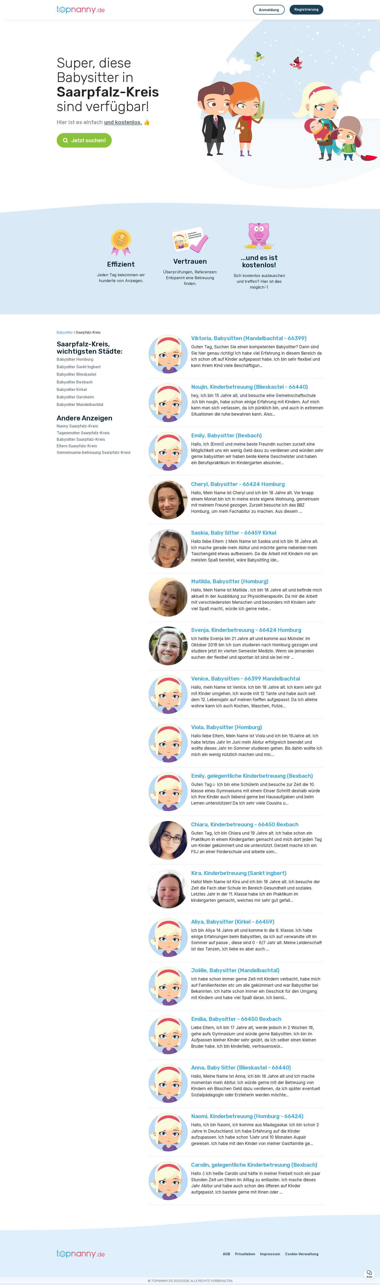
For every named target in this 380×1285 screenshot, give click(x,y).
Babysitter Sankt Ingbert (79, 366)
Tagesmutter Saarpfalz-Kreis (83, 432)
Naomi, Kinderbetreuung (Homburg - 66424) (247, 1116)
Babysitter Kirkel (72, 389)
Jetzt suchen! (84, 140)
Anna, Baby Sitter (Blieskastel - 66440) (241, 1067)
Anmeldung (269, 10)
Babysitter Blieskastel (76, 374)
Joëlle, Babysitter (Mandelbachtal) (235, 970)
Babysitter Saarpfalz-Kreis (81, 439)
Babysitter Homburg (75, 359)
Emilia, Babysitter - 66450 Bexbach (236, 1019)
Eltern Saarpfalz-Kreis (77, 445)
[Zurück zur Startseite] (81, 10)
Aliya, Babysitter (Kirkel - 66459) (232, 922)
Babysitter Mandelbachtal (80, 404)
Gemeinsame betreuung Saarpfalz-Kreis (93, 452)
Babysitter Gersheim (75, 397)
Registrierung (306, 9)
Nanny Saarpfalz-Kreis (77, 426)
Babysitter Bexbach (75, 382)
